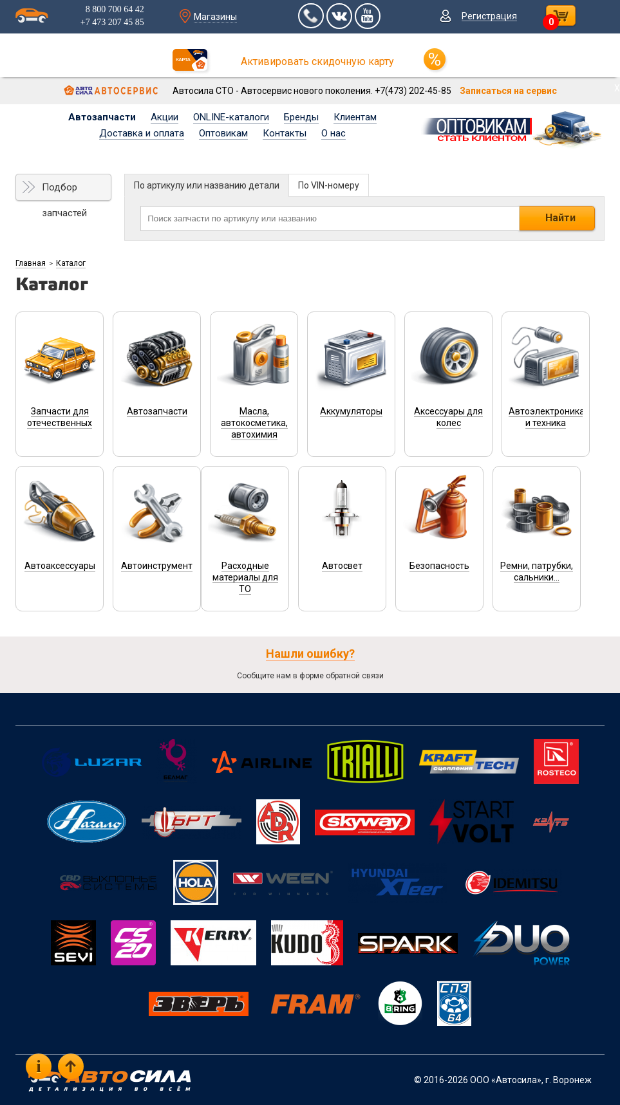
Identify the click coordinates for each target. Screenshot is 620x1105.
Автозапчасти (102, 117)
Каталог (71, 263)
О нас (333, 133)
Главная (30, 263)
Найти (560, 218)
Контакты (284, 133)
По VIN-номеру (328, 185)
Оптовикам (223, 133)
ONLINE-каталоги (231, 117)
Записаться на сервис (508, 91)
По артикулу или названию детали (206, 185)
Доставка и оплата (141, 133)
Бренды (301, 117)
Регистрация (489, 16)
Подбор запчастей (64, 191)
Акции (164, 117)
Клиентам (355, 117)
